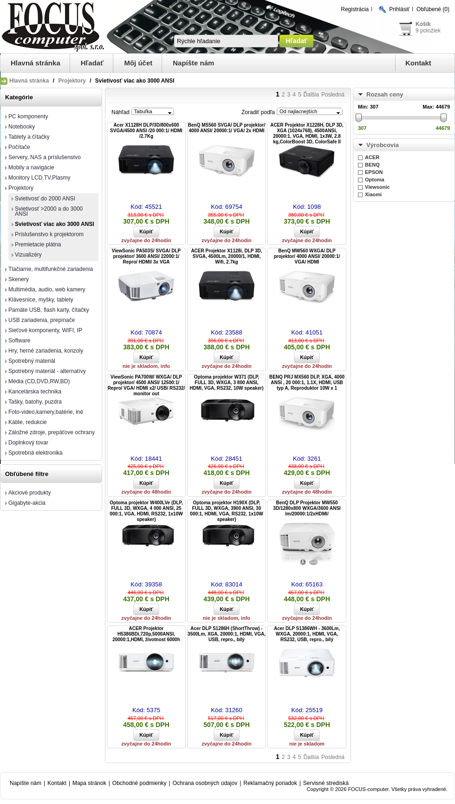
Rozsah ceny (384, 94)
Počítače (19, 147)
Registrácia (355, 9)
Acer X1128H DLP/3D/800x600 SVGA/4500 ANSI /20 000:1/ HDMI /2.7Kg (146, 130)
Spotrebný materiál (31, 361)
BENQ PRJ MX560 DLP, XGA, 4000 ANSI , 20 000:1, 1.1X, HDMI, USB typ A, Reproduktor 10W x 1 (306, 382)
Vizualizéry (28, 254)
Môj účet (138, 63)
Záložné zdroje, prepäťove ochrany (51, 432)
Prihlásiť (399, 9)
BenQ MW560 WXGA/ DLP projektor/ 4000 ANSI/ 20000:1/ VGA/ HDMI (307, 256)
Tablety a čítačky (29, 137)
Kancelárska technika (34, 391)
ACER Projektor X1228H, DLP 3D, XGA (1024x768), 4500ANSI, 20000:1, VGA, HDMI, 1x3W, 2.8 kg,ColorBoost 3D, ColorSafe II (307, 133)
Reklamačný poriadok (270, 783)
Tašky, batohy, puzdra (35, 402)
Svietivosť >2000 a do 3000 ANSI (49, 211)
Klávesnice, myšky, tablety (40, 299)
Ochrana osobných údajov (205, 783)
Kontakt (418, 63)
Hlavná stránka (35, 63)
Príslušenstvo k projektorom (49, 234)
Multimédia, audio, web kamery (46, 289)
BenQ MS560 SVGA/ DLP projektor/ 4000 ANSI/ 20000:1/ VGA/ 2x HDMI (227, 127)
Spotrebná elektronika (35, 453)
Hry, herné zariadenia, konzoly (45, 350)
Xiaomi (373, 194)
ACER (372, 157)
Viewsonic (377, 187)
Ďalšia (311, 94)
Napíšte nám (193, 63)
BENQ (372, 164)
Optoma (374, 179)
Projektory (71, 80)
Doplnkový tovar (28, 442)
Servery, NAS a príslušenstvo (44, 157)
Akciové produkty (29, 492)
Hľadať (92, 63)
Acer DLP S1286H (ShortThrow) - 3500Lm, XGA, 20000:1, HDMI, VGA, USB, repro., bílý (227, 634)
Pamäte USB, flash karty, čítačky (48, 310)
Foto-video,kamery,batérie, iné (45, 412)
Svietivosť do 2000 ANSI (45, 198)
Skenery (18, 279)
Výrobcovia (382, 145)
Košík (423, 24)
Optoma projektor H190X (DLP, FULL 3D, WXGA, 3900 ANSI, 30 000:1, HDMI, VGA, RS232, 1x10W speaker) (226, 511)
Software (19, 340)
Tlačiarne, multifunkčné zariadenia (50, 269)
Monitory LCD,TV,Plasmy (39, 177)
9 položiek (428, 30)
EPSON (374, 172)
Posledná (332, 94)
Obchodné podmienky (139, 783)
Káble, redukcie (27, 422)
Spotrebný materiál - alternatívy (47, 371)
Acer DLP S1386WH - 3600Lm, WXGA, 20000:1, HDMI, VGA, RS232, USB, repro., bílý (307, 634)
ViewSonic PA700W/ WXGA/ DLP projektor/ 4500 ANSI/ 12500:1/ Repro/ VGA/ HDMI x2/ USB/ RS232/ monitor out (146, 385)
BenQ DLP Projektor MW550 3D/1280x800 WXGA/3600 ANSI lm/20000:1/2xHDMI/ (306, 508)
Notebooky (21, 126)
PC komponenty (28, 116)
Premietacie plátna (38, 244)
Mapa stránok (89, 783)
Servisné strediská (326, 783)
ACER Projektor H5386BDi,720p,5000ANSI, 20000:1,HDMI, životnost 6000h (146, 634)
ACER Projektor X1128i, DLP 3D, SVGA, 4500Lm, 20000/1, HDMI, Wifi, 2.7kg (226, 256)
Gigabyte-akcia (27, 503)
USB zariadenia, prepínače (41, 320)
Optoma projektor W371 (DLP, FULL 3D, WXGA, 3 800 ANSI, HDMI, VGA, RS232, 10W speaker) (227, 382)
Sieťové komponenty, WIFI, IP (45, 330)
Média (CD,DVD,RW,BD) (39, 381)
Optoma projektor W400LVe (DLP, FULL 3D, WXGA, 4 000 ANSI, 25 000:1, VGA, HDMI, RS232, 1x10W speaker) (146, 511)
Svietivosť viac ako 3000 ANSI (54, 224)
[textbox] (226, 41)
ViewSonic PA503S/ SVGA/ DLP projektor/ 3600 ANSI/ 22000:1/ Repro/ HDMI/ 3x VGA (146, 256)
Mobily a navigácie (31, 167)
